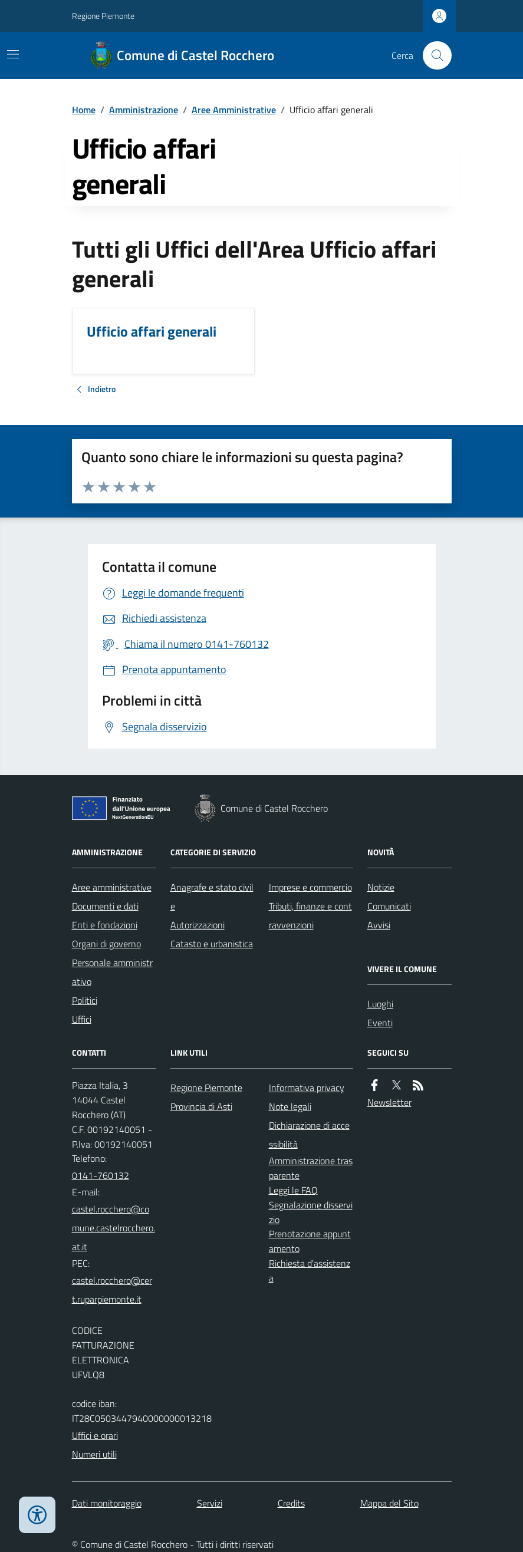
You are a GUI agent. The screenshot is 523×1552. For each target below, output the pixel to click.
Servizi (209, 1503)
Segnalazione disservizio (311, 1212)
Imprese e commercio (310, 887)
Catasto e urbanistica (211, 944)
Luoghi (380, 1004)
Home (84, 110)
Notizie (380, 887)
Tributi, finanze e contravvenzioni (310, 915)
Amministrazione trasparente (311, 1168)
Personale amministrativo (112, 971)
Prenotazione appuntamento (310, 1241)
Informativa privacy (306, 1087)
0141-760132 (100, 1175)
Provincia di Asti (201, 1106)
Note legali (290, 1106)
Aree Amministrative (234, 110)
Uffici (81, 1019)
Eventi (380, 1023)
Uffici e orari (95, 1435)
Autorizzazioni (197, 925)
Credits (291, 1503)
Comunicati (389, 906)
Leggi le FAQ (293, 1190)
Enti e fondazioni (104, 925)
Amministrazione (143, 110)
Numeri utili (94, 1454)
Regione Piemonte (103, 15)
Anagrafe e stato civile (212, 896)
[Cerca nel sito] (432, 55)
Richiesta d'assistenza (309, 1270)
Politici (84, 1000)
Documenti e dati (105, 906)
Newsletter (389, 1102)
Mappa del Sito (389, 1503)
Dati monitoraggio (107, 1503)
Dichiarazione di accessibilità (309, 1134)
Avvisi (378, 925)
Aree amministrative (112, 887)
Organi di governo (106, 944)
